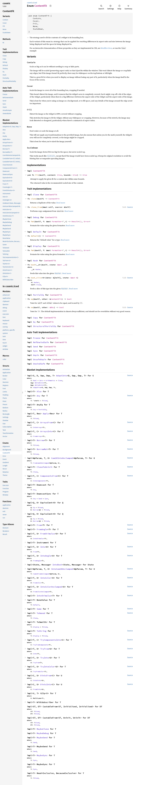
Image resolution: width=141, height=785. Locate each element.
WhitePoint (39, 383)
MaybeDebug (43, 733)
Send (35, 346)
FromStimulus (47, 533)
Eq (34, 322)
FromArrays (37, 436)
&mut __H (61, 265)
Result (75, 221)
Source (130, 207)
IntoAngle (45, 555)
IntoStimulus (38, 539)
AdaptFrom (37, 387)
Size (59, 175)
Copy (35, 317)
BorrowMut (42, 449)
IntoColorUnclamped (51, 587)
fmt (32, 221)
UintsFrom (45, 675)
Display (37, 246)
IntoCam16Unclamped (62, 569)
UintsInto (45, 684)
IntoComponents (39, 481)
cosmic (30, 3)
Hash (35, 260)
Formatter (57, 221)
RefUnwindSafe (41, 342)
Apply (46, 413)
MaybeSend (42, 737)
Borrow (40, 440)
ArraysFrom (46, 422)
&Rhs (52, 307)
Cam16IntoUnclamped (62, 458)
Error (86, 221)
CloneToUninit (44, 467)
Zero (41, 381)
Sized (38, 285)
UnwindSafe (39, 363)
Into (42, 547)
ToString (41, 631)
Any (38, 395)
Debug (36, 217)
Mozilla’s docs (106, 48)
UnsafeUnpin (39, 359)
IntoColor (45, 578)
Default (37, 232)
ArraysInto (46, 431)
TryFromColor (38, 671)
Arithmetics (50, 381)
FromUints (37, 689)
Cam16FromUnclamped (41, 574)
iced (35, 3)
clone (33, 199)
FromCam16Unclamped (41, 463)
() (80, 221)
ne (32, 307)
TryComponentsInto (50, 640)
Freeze (36, 338)
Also (39, 391)
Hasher (38, 269)
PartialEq (38, 295)
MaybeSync (42, 755)
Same (39, 609)
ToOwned (41, 613)
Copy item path (50, 6)
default (35, 236)
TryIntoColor (47, 666)
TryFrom (44, 649)
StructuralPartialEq (44, 326)
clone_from (36, 207)
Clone (36, 194)
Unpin (36, 355)
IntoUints (37, 680)
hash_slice (36, 278)
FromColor (37, 583)
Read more (60, 202)
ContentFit (39, 171)
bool (69, 299)
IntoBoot (57, 564)
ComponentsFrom (48, 476)
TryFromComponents (40, 645)
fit (37, 175)
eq (32, 299)
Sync (35, 351)
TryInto (44, 657)
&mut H (73, 278)
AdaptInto (61, 375)
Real (35, 381)
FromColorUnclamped (41, 592)
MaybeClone (43, 729)
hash (33, 265)
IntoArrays (37, 427)
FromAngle (42, 529)
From (39, 525)
